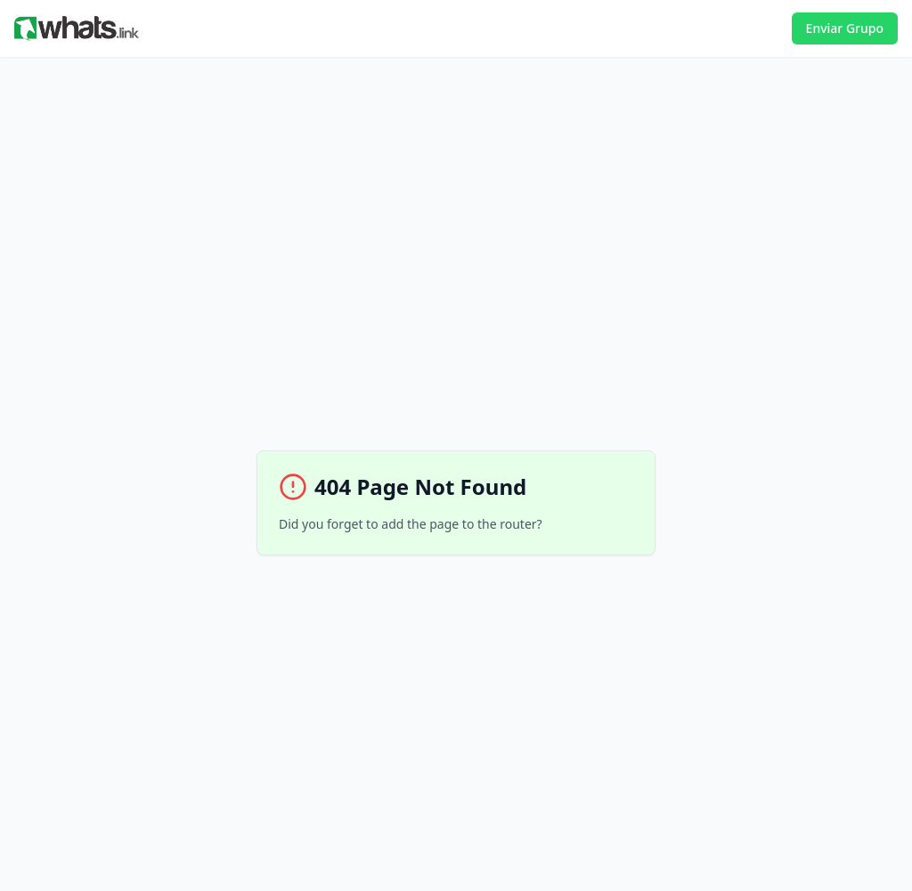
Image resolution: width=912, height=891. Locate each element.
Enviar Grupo (845, 28)
